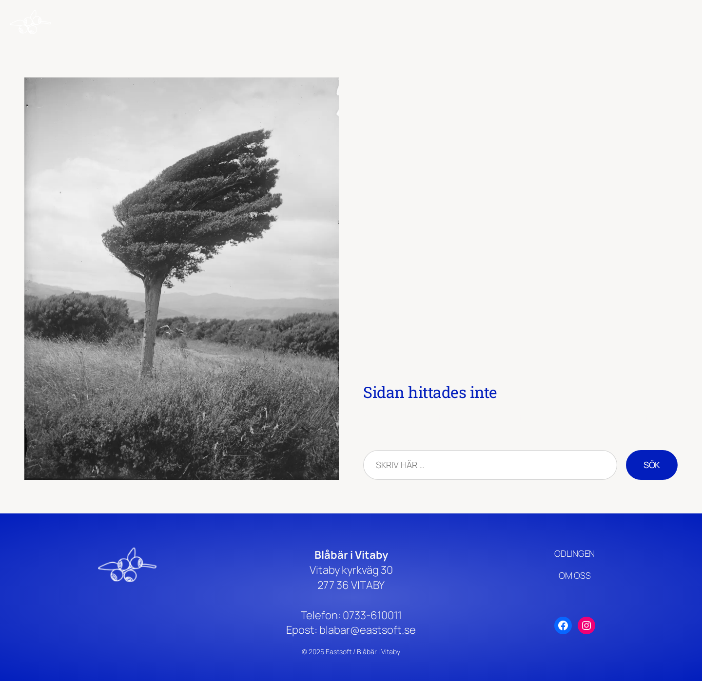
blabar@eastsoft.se (367, 630)
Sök (652, 465)
